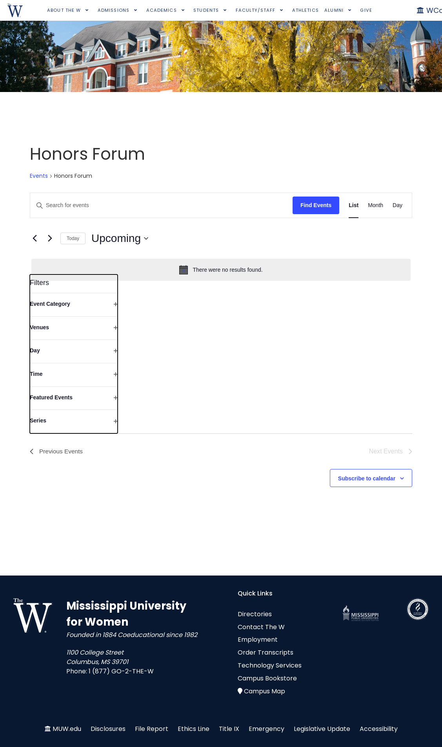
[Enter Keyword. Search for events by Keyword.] (161, 205)
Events (39, 176)
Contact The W (261, 627)
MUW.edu (67, 728)
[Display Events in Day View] (397, 205)
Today (73, 238)
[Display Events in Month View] (375, 205)
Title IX (229, 728)
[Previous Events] (34, 238)
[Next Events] (50, 238)
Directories (255, 614)
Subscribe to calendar (366, 478)
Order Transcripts (265, 652)
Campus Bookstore (267, 678)
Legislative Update (322, 728)
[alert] (221, 270)
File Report (151, 728)
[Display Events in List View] (353, 205)
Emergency (266, 728)
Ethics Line (193, 728)
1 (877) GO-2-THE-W (121, 671)
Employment (258, 639)
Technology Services (270, 665)
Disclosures (108, 728)
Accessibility (379, 728)
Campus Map (264, 691)
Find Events (315, 205)
